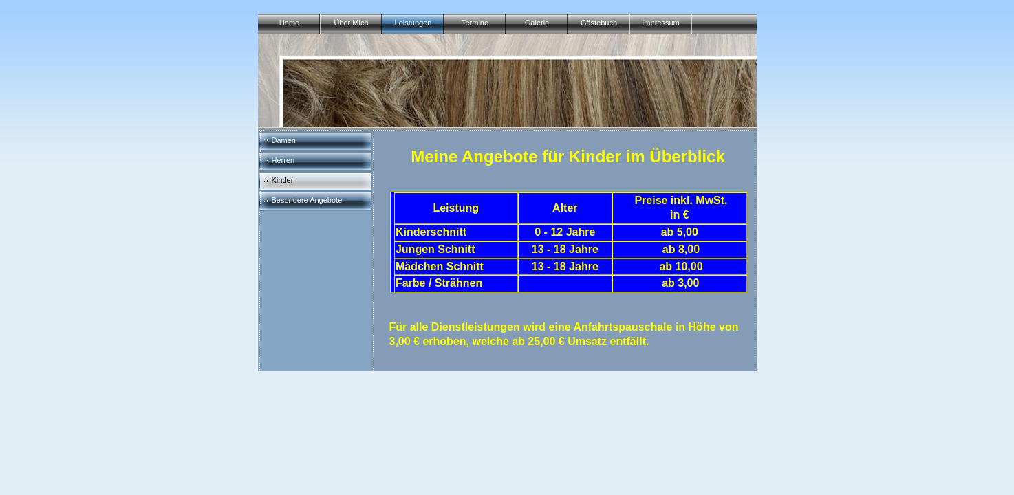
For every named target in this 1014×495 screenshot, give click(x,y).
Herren (283, 160)
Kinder (283, 180)
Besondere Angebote (307, 200)
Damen (284, 140)
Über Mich (351, 23)
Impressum (660, 23)
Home (289, 23)
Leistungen (413, 23)
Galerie (537, 23)
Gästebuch (599, 23)
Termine (475, 23)
